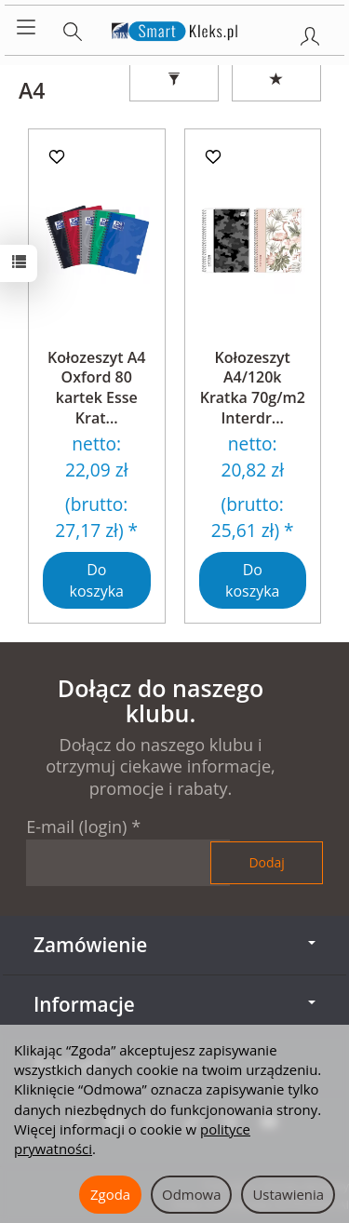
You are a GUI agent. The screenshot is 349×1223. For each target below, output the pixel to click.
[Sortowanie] (276, 80)
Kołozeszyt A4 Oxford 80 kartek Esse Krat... (96, 387)
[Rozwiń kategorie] (26, 28)
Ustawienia (288, 1194)
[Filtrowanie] (174, 80)
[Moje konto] (310, 32)
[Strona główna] (174, 28)
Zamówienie (174, 945)
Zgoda (110, 1194)
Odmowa (191, 1194)
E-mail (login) (76, 826)
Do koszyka (97, 580)
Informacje (174, 1004)
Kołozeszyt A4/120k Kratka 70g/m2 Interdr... (252, 387)
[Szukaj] (72, 28)
